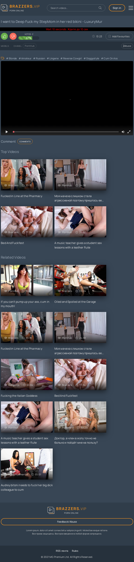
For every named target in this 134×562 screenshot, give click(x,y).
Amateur (26, 58)
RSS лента (62, 550)
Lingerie (54, 58)
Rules (75, 550)
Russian (40, 58)
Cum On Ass (111, 58)
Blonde (13, 58)
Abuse (127, 45)
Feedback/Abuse (67, 521)
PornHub (30, 45)
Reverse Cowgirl (72, 58)
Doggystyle (92, 58)
